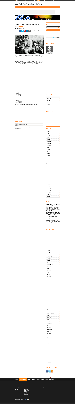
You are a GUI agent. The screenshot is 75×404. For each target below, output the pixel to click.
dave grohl (50, 207)
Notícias (32, 0)
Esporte (35, 0)
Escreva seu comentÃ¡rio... (30, 124)
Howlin (24, 104)
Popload (47, 218)
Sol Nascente (26, 394)
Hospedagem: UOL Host (58, 403)
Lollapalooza (49, 212)
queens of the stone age (51, 219)
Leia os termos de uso (18, 128)
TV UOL (49, 0)
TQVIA (51, 222)
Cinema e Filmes (36, 383)
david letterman (57, 207)
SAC (25, 0)
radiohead (57, 219)
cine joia (50, 206)
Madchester (31, 104)
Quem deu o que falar (18, 387)
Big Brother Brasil (17, 388)
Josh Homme (58, 209)
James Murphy (51, 209)
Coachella (55, 206)
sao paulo (49, 220)
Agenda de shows (45, 388)
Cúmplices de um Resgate (27, 388)
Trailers (34, 386)
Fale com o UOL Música (47, 377)
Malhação (25, 391)
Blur (47, 206)
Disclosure (47, 208)
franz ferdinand (54, 208)
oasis (47, 214)
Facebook (47, 372)
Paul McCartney (51, 216)
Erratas (53, 377)
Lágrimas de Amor (26, 390)
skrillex (52, 220)
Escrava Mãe (26, 389)
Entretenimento (26, 4)
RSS (28, 399)
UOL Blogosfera (50, 229)
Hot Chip (58, 208)
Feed (52, 372)
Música (38, 4)
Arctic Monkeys (54, 204)
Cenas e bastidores (36, 388)
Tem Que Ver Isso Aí (54, 221)
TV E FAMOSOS (17, 383)
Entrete (38, 0)
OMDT (49, 214)
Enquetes (34, 387)
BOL (52, 0)
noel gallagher (57, 213)
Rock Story (25, 392)
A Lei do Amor (26, 386)
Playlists (44, 387)
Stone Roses (36, 104)
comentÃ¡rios (18, 121)
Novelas (25, 383)
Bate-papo (28, 0)
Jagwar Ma (27, 104)
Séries (15, 390)
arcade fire (48, 204)
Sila (24, 393)
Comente (21, 26)
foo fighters (50, 208)
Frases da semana (17, 386)
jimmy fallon (54, 209)
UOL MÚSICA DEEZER (46, 383)
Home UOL (16, 379)
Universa (42, 0)
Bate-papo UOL (52, 379)
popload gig (53, 218)
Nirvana (52, 213)
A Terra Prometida (26, 387)
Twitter (49, 372)
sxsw (54, 220)
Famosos (45, 0)
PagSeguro (55, 0)
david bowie (53, 207)
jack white (47, 209)
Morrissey (49, 213)
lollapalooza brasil (56, 212)
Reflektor (47, 220)
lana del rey (49, 210)
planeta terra (56, 216)
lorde (46, 213)
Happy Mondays (20, 104)
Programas (44, 386)
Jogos (46, 379)
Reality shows (16, 389)
